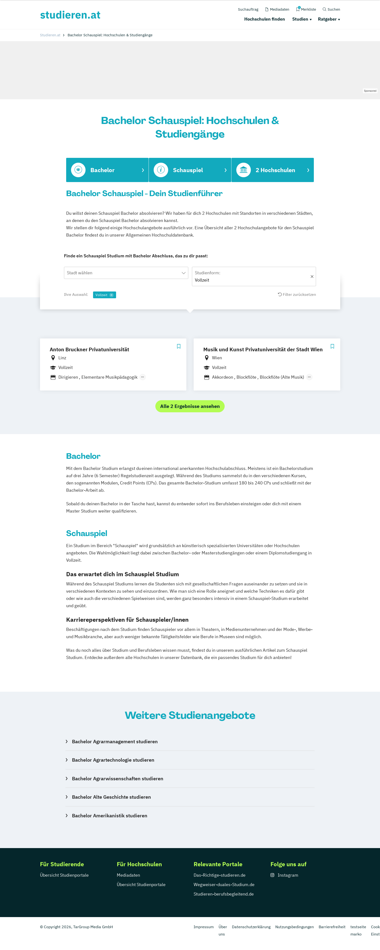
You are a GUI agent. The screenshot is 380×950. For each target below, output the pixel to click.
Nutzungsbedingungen (294, 926)
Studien (300, 19)
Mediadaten (128, 875)
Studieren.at (50, 35)
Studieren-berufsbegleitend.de (224, 894)
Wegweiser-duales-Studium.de (224, 884)
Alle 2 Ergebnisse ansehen (190, 406)
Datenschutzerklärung (251, 926)
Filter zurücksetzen (297, 294)
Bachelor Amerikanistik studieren (109, 815)
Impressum (204, 926)
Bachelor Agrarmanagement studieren (115, 741)
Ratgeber (327, 19)
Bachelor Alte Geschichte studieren (111, 797)
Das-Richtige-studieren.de (219, 875)
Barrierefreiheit (332, 926)
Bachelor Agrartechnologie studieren (113, 760)
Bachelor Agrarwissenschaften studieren (117, 778)
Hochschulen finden (264, 19)
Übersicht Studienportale (64, 875)
